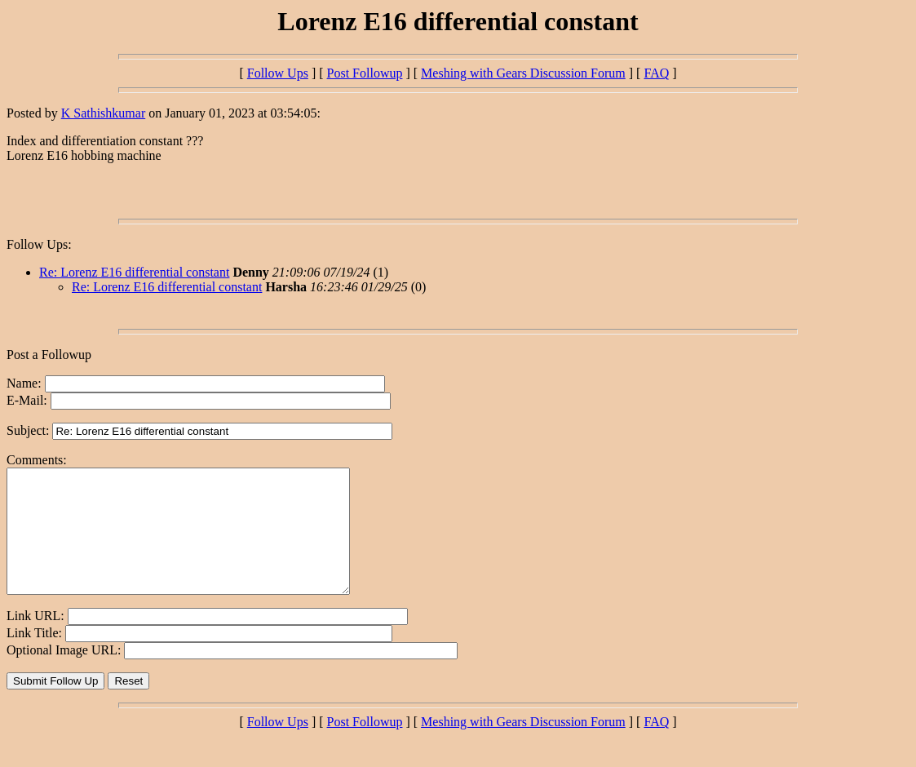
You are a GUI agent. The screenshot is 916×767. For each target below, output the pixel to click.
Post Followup (365, 73)
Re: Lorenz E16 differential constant (134, 272)
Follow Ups (277, 73)
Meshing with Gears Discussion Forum (523, 73)
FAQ (656, 73)
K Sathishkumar (103, 113)
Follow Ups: (39, 244)
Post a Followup (49, 354)
